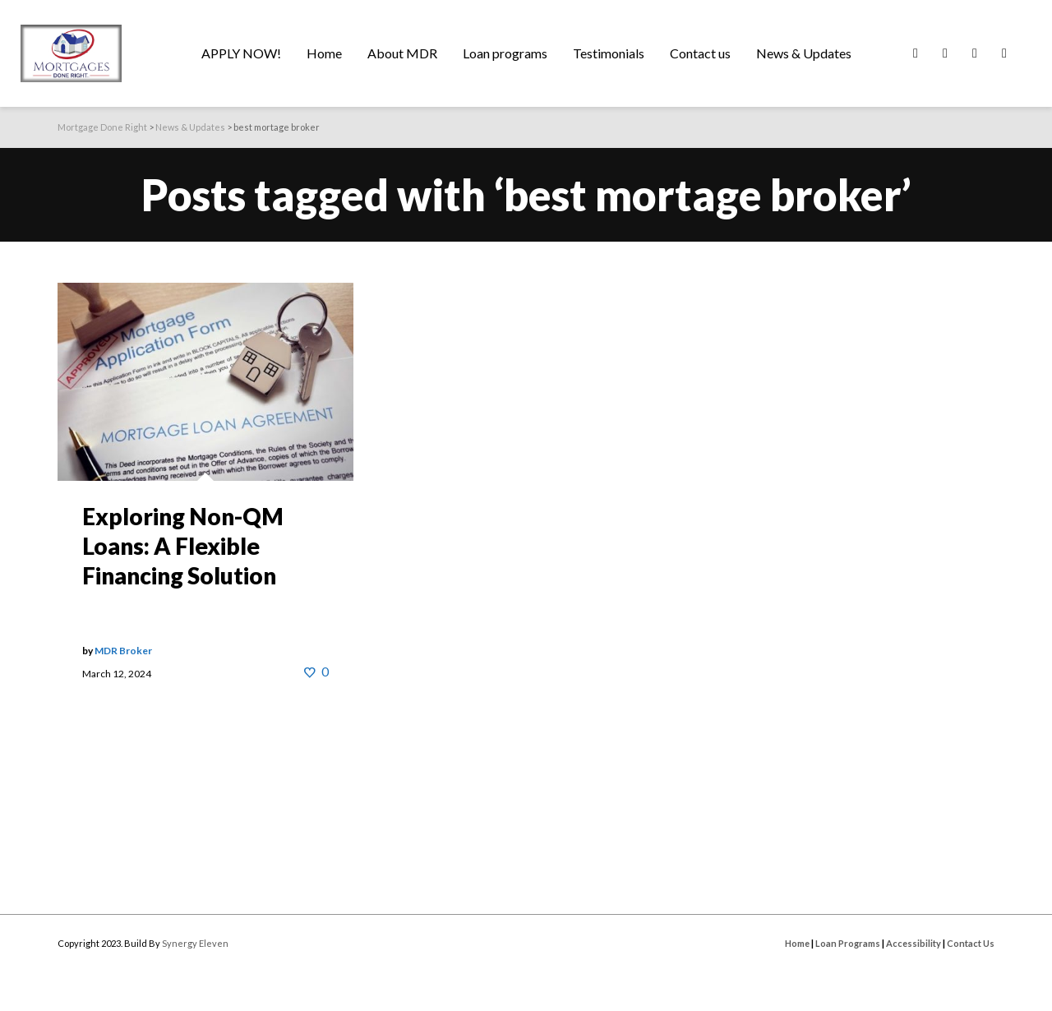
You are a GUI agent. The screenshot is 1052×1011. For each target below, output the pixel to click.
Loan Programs (847, 943)
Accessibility (913, 943)
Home (797, 943)
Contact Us (970, 943)
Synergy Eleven (195, 943)
